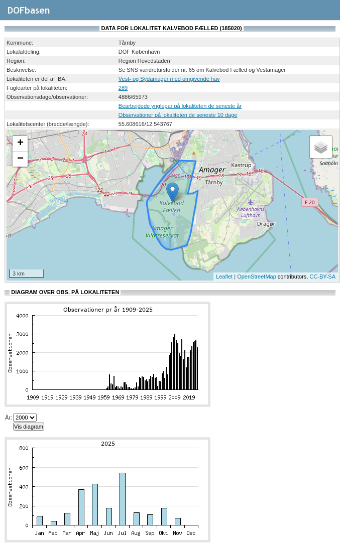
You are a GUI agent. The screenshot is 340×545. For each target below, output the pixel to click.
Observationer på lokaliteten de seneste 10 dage (178, 115)
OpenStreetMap (256, 277)
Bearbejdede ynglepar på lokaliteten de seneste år (180, 106)
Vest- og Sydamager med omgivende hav (169, 79)
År (8, 418)
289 (123, 88)
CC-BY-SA (322, 277)
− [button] (20, 159)
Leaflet (224, 277)
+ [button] (20, 143)
